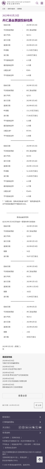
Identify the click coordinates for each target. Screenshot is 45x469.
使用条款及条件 (11, 448)
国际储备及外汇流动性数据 (12, 387)
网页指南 (36, 444)
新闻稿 (19, 9)
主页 (3, 9)
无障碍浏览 (16, 438)
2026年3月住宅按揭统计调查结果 (14, 381)
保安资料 (27, 444)
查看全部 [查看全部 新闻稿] (22, 395)
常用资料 (6, 433)
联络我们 (6, 417)
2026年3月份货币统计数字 (12, 369)
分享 (38, 405)
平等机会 (5, 444)
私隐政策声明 (17, 444)
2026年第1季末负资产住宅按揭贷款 (15, 375)
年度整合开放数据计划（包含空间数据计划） (19, 441)
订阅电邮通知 (8, 422)
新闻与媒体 (11, 9)
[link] (37, 3)
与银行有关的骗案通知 (10, 363)
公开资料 (5, 438)
